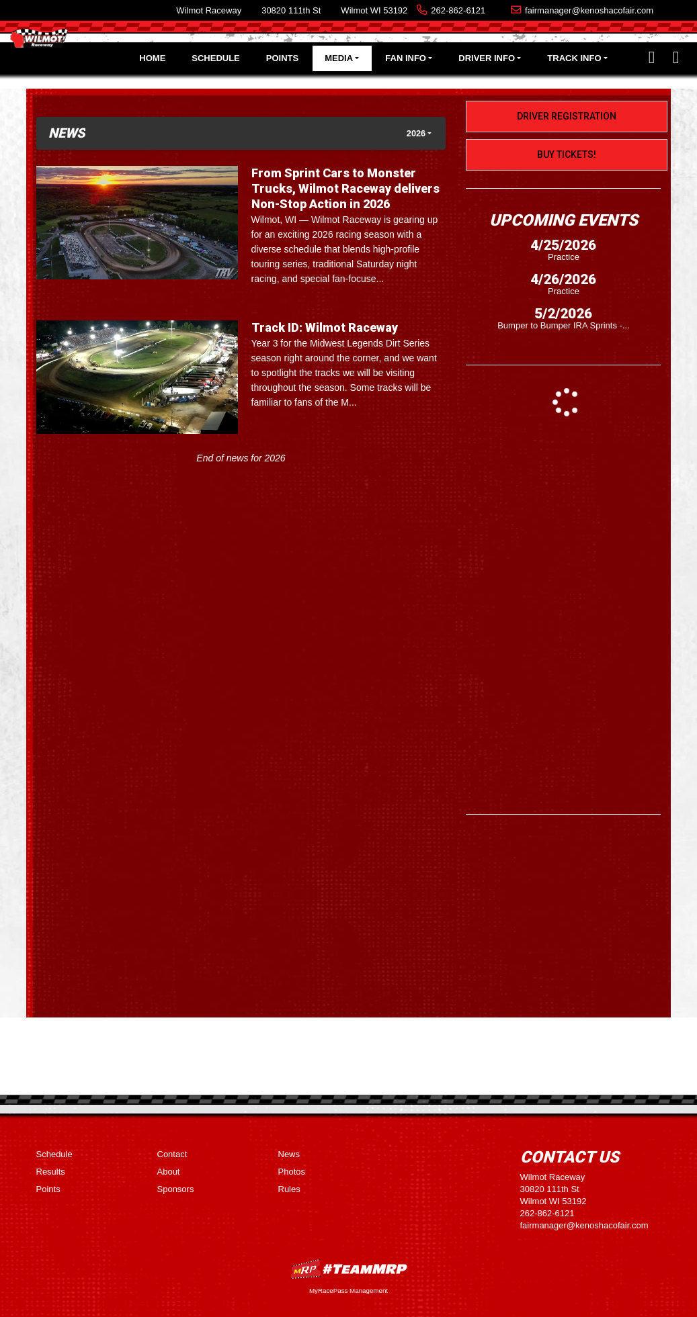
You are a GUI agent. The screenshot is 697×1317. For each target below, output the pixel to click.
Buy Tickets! (566, 154)
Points (282, 58)
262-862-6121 (458, 10)
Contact (172, 1154)
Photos (291, 1172)
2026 (416, 133)
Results (50, 1172)
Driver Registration (566, 116)
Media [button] (339, 58)
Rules (289, 1189)
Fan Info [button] (405, 58)
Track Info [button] (574, 58)
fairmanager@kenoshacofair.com (589, 10)
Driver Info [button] (486, 58)
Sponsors (175, 1189)
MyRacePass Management (348, 1290)
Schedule (216, 58)
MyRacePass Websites (348, 1269)
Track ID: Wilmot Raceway (324, 327)
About (168, 1172)
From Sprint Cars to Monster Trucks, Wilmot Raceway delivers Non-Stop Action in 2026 (345, 188)
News (289, 1154)
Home (152, 58)
